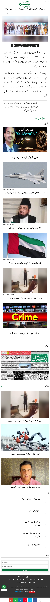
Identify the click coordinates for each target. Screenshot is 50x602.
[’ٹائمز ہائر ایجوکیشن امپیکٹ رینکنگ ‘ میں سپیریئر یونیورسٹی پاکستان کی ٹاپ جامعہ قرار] (35, 600)
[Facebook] (41, 579)
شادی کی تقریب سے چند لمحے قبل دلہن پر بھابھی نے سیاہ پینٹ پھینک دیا (25, 333)
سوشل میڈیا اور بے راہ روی (34, 544)
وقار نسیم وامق (37, 536)
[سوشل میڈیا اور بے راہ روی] (45, 547)
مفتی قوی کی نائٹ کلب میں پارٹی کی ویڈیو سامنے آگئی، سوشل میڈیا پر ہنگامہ (25, 228)
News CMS (24, 591)
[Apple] (9, 579)
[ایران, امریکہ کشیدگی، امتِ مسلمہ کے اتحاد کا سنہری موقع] (45, 502)
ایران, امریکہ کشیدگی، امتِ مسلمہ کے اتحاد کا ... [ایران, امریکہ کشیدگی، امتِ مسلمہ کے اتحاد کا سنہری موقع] (29, 499)
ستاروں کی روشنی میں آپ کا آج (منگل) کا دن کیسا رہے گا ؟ (25, 157)
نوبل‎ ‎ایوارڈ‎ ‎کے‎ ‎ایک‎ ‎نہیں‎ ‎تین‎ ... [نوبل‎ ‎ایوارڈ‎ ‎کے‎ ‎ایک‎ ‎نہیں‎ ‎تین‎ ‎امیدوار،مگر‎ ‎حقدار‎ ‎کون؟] (32, 522)
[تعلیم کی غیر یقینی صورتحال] (45, 513)
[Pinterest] (23, 579)
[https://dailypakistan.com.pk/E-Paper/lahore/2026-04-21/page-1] (25, 365)
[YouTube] (33, 579)
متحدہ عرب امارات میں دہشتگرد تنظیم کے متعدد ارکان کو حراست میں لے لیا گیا (25, 263)
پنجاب (39, 118)
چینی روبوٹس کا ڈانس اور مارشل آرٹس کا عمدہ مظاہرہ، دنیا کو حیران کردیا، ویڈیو (25, 454)
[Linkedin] (26, 579)
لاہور (36, 118)
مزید (2, 124)
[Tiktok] (19, 579)
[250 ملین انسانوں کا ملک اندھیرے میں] (45, 536)
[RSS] (16, 579)
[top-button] (1, 583)
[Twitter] (37, 579)
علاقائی (43, 118)
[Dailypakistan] (22, 4)
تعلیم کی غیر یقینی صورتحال (34, 510)
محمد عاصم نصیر (37, 525)
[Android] (12, 579)
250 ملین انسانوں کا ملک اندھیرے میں (31, 533)
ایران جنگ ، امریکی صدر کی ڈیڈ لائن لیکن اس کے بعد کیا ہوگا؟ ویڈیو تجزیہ (25, 487)
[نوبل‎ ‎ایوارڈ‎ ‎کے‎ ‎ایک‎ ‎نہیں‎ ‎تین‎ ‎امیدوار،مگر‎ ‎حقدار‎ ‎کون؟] (45, 524)
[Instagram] (30, 579)
